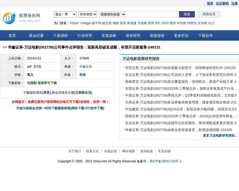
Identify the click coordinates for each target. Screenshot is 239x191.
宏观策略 (108, 35)
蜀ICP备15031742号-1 (165, 161)
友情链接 (146, 151)
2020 (165, 23)
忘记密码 (222, 3)
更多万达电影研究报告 (219, 135)
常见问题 (164, 151)
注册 (234, 3)
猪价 (173, 23)
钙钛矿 (74, 23)
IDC (158, 23)
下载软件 (205, 35)
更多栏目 (181, 35)
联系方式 (92, 151)
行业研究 (84, 35)
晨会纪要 (36, 35)
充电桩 (142, 23)
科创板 (181, 23)
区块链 (202, 23)
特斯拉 (192, 23)
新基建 (131, 23)
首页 (12, 35)
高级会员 (209, 14)
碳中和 (96, 23)
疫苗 (123, 23)
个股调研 (60, 35)
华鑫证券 (85, 66)
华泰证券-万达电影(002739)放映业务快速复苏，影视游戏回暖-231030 (178, 130)
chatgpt (85, 23)
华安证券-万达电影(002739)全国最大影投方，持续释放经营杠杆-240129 (180, 68)
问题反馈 (110, 151)
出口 (211, 23)
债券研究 (133, 35)
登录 (210, 3)
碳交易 (107, 23)
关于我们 (74, 151)
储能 (116, 23)
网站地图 (128, 151)
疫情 (151, 23)
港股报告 (157, 35)
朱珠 (82, 75)
